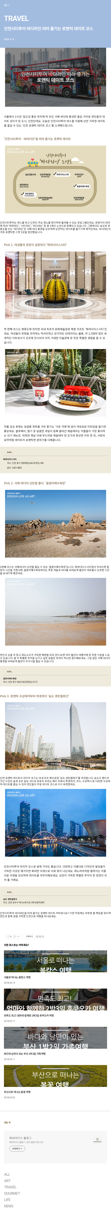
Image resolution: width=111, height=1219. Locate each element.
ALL (7, 1174)
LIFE (7, 1200)
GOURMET (12, 1193)
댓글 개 (7, 1122)
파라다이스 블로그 (20, 1138)
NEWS (8, 1206)
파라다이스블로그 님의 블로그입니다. (26, 1142)
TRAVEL (16, 18)
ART (7, 1181)
